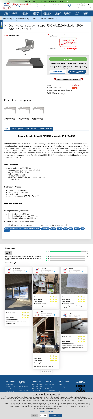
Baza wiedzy (61, 387)
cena (82, 228)
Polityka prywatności (12, 387)
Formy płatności (10, 391)
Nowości (60, 389)
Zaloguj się (88, 7)
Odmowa (34, 415)
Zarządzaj (43, 415)
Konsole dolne (45, 228)
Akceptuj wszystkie (55, 415)
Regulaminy (9, 384)
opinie (65, 228)
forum (70, 228)
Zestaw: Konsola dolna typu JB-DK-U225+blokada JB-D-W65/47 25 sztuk (22, 228)
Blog (78, 7)
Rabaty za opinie (23, 390)
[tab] (7, 129)
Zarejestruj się (83, 7)
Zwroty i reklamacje (11, 389)
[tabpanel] (46, 183)
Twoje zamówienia (50, 384)
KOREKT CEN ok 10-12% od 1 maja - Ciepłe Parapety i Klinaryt (44, 1)
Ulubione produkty (50, 390)
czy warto (77, 228)
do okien (53, 228)
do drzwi (60, 228)
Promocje (60, 391)
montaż (7, 231)
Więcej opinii (46, 371)
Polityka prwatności (46, 411)
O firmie (60, 384)
